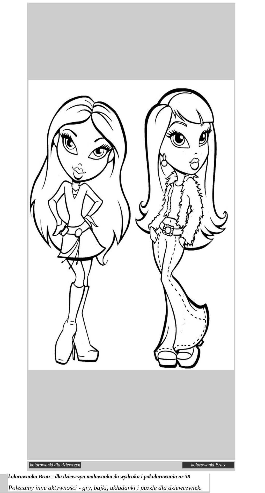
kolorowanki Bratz (208, 464)
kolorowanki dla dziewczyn (55, 464)
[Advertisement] (88, 37)
